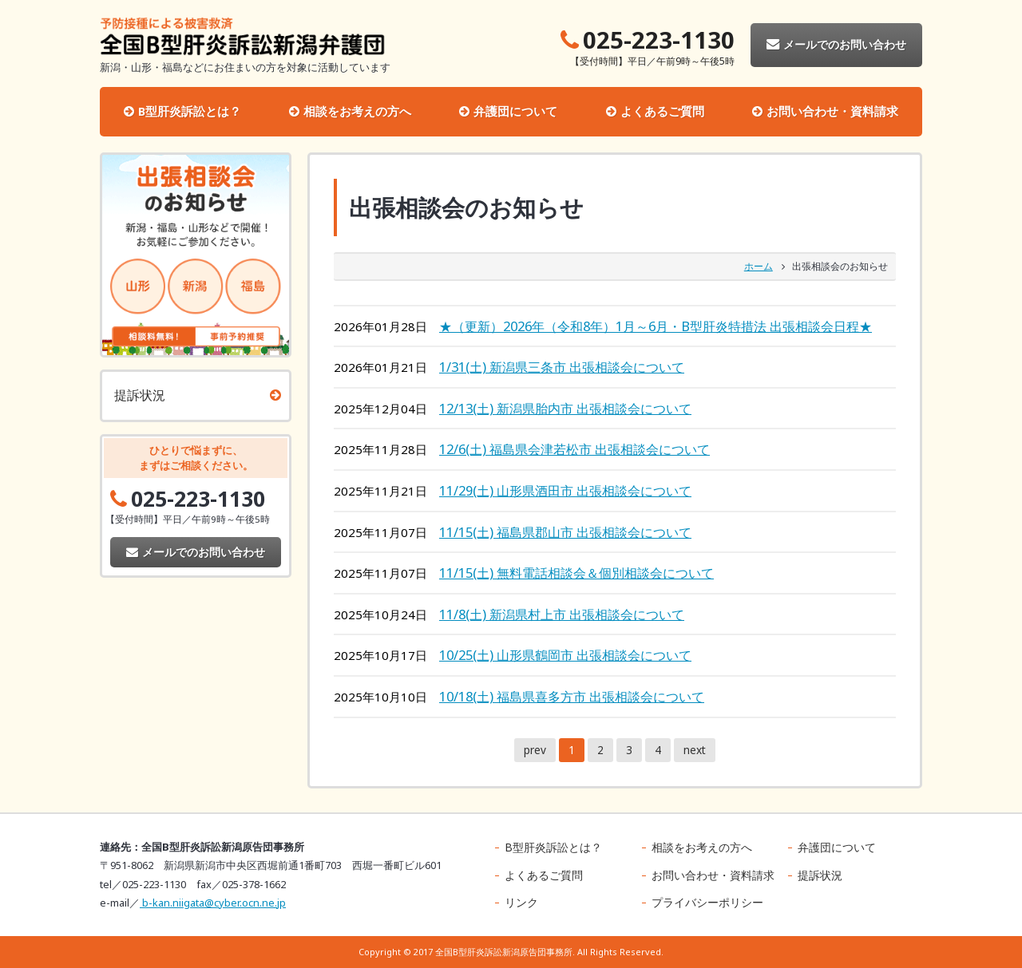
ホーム (758, 266)
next (694, 749)
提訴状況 (139, 395)
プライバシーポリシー (707, 902)
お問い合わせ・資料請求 (832, 111)
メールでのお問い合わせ (836, 44)
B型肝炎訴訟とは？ (189, 111)
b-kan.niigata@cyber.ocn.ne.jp (213, 902)
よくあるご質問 (662, 111)
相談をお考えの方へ (357, 111)
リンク (521, 902)
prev (535, 749)
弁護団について (515, 111)
